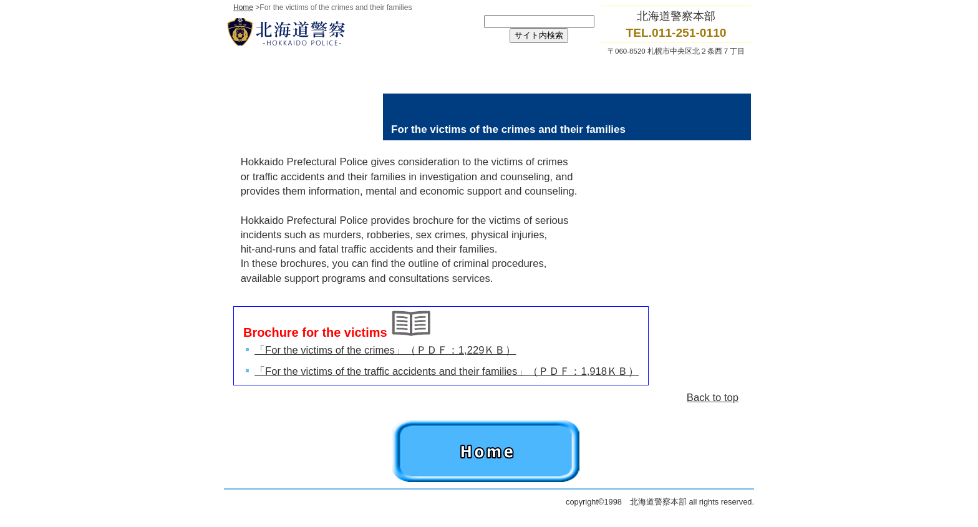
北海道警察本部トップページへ (352, 32)
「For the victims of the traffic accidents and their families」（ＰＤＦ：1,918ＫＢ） (446, 371)
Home (243, 7)
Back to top (712, 398)
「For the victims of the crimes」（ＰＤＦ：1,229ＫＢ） (385, 350)
